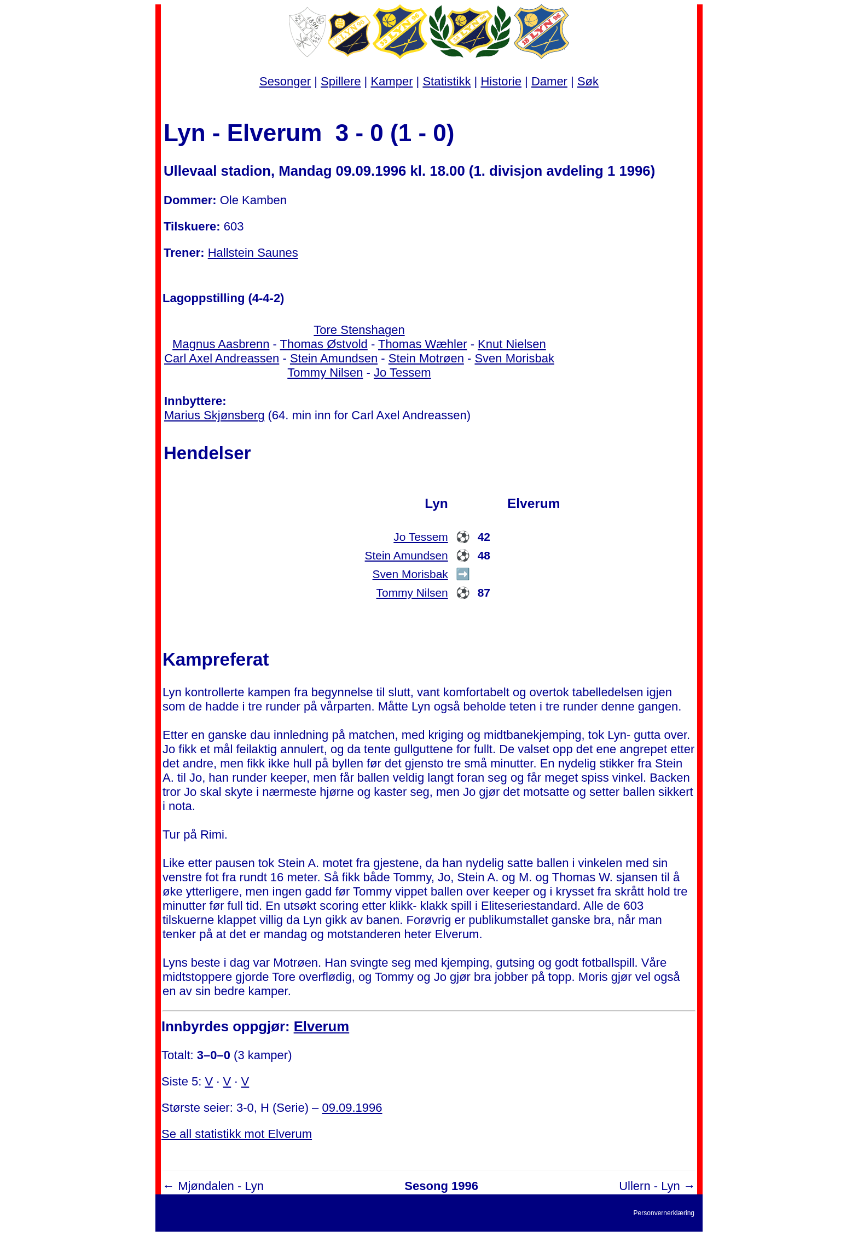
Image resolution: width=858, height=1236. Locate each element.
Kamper (391, 81)
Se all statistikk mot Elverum (236, 1134)
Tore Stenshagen (359, 330)
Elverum (322, 1026)
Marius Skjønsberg (214, 415)
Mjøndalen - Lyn (221, 1186)
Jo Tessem (402, 372)
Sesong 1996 (441, 1186)
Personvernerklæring (664, 1213)
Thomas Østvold (324, 344)
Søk (588, 81)
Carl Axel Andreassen (221, 358)
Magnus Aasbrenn (220, 344)
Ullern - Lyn (649, 1186)
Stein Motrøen (426, 358)
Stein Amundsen (334, 358)
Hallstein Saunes (253, 252)
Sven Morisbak (514, 358)
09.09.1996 (352, 1107)
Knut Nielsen (512, 344)
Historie (500, 81)
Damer (549, 81)
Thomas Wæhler (422, 344)
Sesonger (285, 81)
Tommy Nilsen (325, 372)
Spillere (341, 81)
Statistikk (446, 81)
